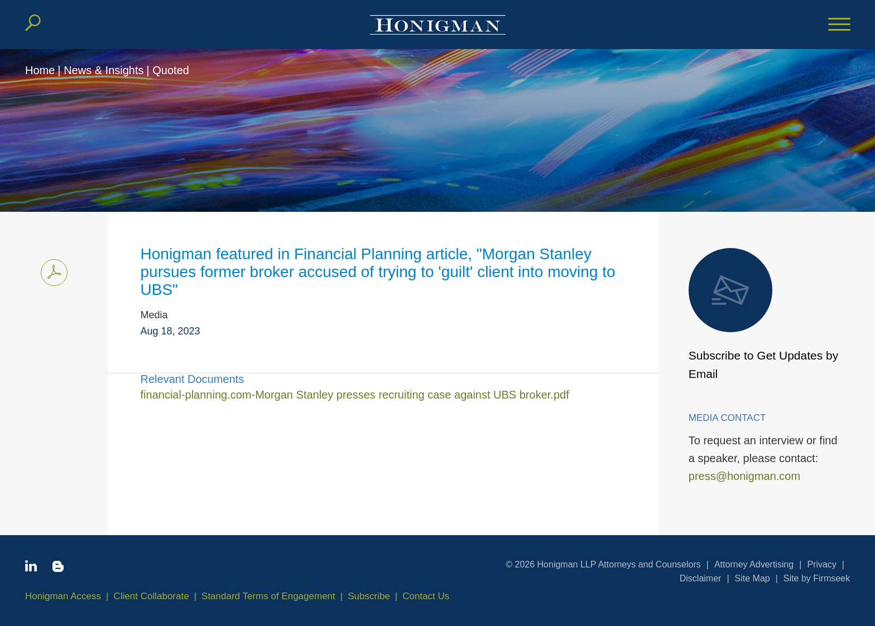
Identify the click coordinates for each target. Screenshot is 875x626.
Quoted (170, 70)
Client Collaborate (151, 596)
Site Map (752, 578)
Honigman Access (63, 596)
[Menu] (839, 25)
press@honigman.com (744, 476)
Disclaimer (701, 578)
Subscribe (369, 596)
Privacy (821, 564)
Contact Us (425, 596)
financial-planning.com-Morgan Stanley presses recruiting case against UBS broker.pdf (355, 395)
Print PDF (51, 271)
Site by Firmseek (816, 578)
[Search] (33, 22)
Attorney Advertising (754, 564)
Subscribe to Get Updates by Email (763, 314)
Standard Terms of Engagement (268, 596)
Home (40, 70)
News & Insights (103, 70)
